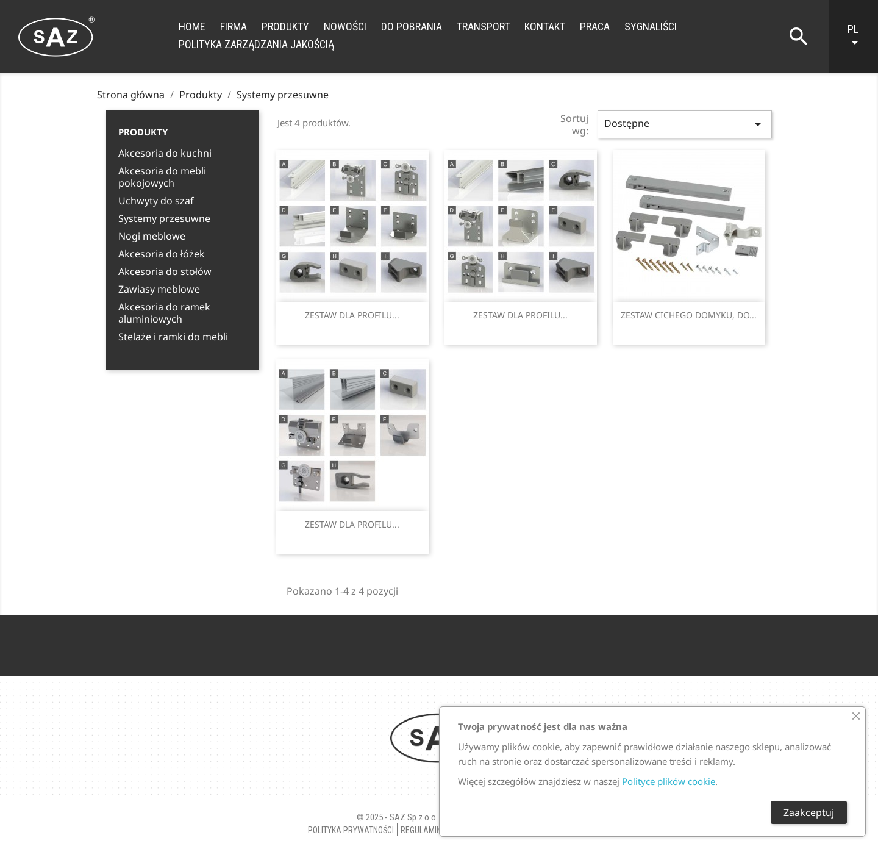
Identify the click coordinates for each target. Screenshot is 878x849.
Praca (595, 26)
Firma (233, 26)
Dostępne (684, 124)
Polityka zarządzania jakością (256, 44)
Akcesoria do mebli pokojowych (162, 177)
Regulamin (421, 830)
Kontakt (544, 26)
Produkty (285, 26)
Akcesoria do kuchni (165, 153)
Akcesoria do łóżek (161, 254)
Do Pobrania (411, 26)
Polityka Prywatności (351, 830)
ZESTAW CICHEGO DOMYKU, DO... (689, 315)
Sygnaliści (650, 26)
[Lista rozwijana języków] (860, 36)
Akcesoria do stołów (165, 271)
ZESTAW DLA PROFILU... (352, 315)
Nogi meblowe (151, 236)
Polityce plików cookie (668, 781)
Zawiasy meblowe (159, 289)
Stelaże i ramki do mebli (173, 337)
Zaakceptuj (808, 812)
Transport (483, 26)
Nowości (345, 26)
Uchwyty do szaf (156, 201)
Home (192, 26)
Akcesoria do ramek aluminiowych (164, 313)
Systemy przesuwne (164, 218)
